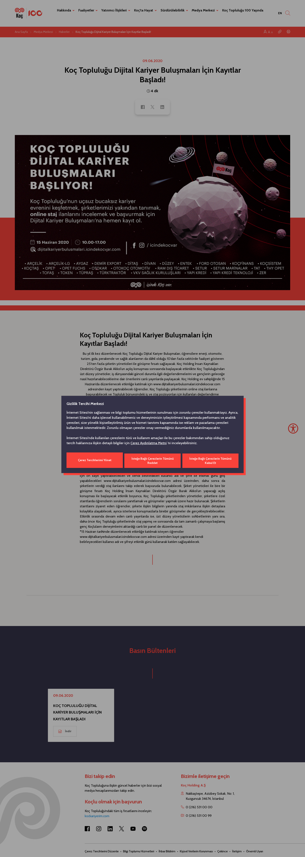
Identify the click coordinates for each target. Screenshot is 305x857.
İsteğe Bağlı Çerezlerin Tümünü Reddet (152, 460)
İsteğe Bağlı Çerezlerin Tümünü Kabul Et (211, 460)
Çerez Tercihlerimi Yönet (94, 460)
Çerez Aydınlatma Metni (148, 443)
